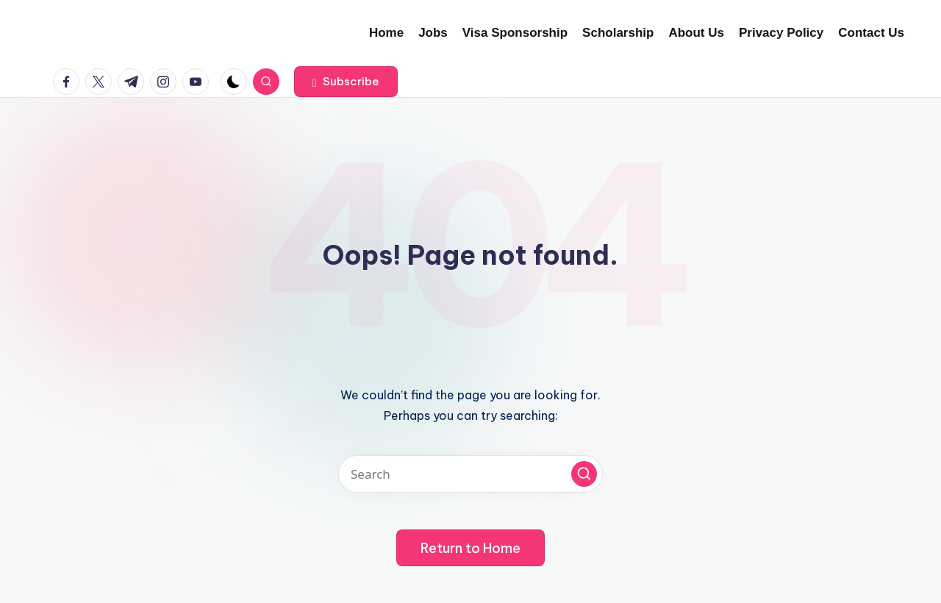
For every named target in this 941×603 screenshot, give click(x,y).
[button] (346, 81)
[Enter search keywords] (470, 474)
